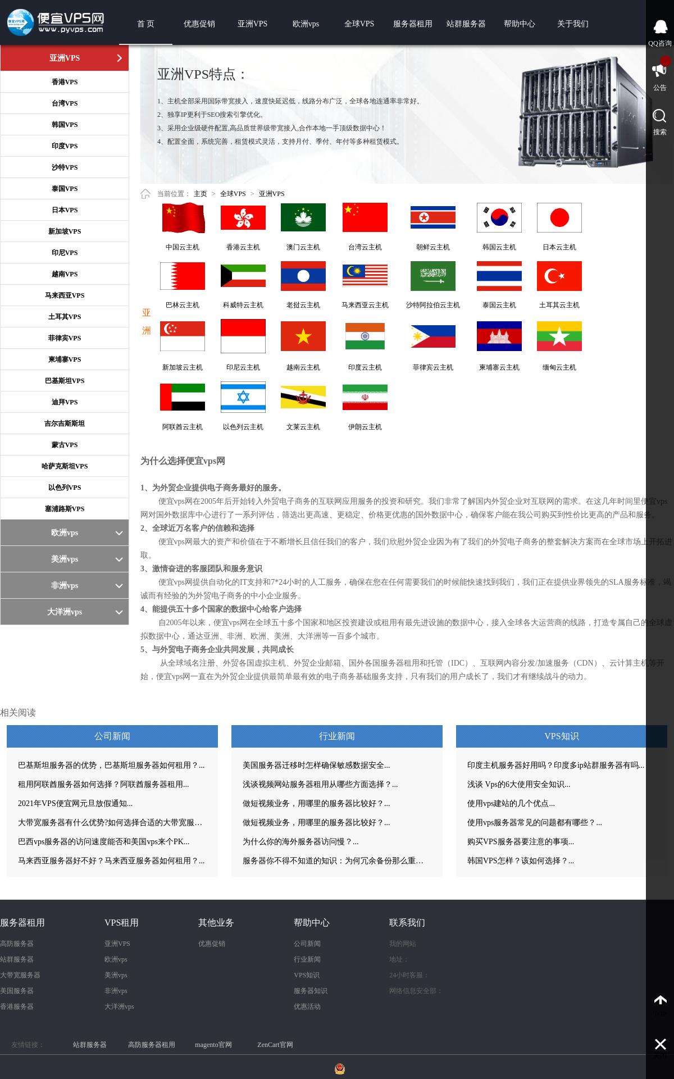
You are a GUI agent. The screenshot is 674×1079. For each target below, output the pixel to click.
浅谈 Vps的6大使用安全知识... (519, 784)
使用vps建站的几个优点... (511, 803)
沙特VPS (65, 167)
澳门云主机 (303, 247)
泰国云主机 (499, 305)
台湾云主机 (365, 247)
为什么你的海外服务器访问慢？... (301, 841)
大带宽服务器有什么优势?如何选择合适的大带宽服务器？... (112, 822)
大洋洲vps (119, 1006)
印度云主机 (365, 367)
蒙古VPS (65, 445)
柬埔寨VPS (64, 359)
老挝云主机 (303, 305)
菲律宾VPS (64, 338)
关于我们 (573, 24)
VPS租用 (121, 922)
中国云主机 (182, 247)
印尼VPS (65, 253)
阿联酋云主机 (182, 427)
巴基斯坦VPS (65, 381)
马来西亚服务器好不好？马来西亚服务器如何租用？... (111, 861)
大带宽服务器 (20, 975)
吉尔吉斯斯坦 (64, 423)
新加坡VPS (64, 231)
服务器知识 (310, 991)
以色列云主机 (243, 427)
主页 (200, 194)
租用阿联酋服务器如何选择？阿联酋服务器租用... (103, 784)
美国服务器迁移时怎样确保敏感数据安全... (316, 765)
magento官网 (213, 1045)
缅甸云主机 (559, 367)
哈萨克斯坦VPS (65, 466)
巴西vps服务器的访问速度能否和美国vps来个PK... (103, 841)
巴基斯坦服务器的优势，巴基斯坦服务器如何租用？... (111, 765)
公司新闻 (307, 944)
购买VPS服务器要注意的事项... (520, 841)
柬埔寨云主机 (499, 367)
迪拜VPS (65, 402)
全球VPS (359, 24)
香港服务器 (17, 1006)
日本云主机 (559, 247)
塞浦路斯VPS (65, 509)
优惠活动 (307, 1006)
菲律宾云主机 (433, 367)
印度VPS (65, 146)
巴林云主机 (182, 305)
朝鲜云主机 (433, 247)
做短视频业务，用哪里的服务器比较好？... (316, 803)
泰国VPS (65, 189)
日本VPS (65, 210)
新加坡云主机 (182, 367)
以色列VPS (64, 487)
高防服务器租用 (151, 1045)
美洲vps (115, 975)
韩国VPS (65, 125)
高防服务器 (17, 944)
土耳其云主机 (559, 305)
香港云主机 (243, 247)
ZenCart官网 (275, 1045)
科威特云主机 (243, 305)
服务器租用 (412, 24)
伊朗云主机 (365, 427)
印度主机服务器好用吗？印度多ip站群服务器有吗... (555, 765)
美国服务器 (17, 991)
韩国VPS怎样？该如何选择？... (520, 861)
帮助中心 (519, 24)
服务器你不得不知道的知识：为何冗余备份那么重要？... (337, 861)
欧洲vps (306, 24)
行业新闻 (307, 959)
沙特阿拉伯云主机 (433, 305)
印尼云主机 (243, 367)
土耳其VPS (64, 317)
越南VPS (65, 274)
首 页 (146, 24)
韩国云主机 (499, 247)
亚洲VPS (253, 24)
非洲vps (115, 991)
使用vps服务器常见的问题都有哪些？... (534, 822)
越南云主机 (303, 367)
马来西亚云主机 (365, 305)
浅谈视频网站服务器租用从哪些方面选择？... (320, 784)
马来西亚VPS (65, 295)
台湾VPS (65, 103)
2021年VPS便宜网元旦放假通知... (75, 803)
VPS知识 (307, 975)
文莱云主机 (303, 427)
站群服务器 (466, 24)
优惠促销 (199, 24)
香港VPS (65, 82)
